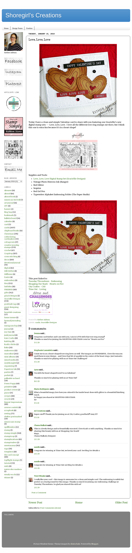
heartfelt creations (12, 312)
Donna (37, 333)
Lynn (36, 370)
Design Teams (17, 28)
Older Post (121, 502)
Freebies (29, 28)
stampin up (9, 436)
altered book (9, 197)
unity (6, 466)
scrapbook (9, 410)
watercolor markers (13, 469)
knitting (8, 341)
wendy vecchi (10, 474)
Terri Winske (40, 476)
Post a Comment (39, 493)
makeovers (9, 350)
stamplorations (11, 439)
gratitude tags (10, 304)
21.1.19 (37, 439)
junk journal (9, 335)
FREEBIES (8, 289)
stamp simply (10, 433)
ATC (6, 206)
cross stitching (11, 256)
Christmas (9, 234)
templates (8, 452)
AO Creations (40, 411)
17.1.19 (36, 403)
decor (6, 260)
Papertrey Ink (10, 369)
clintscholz (75, 544)
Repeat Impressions (13, 402)
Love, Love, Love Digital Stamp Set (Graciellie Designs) (59, 178)
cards (37, 322)
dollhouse (8, 274)
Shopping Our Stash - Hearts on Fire (46, 284)
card (6, 224)
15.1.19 (36, 342)
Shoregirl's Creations (33, 15)
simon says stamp (12, 422)
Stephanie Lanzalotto (43, 350)
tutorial (7, 463)
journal (7, 329)
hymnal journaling (12, 321)
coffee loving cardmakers (10, 238)
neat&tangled (10, 363)
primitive (8, 387)
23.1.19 (36, 454)
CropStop (8, 253)
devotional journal (12, 263)
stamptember (10, 442)
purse (6, 393)
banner (7, 209)
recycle (7, 399)
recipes (7, 396)
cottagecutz (9, 242)
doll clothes (9, 271)
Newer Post (35, 502)
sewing (7, 413)
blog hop (8, 212)
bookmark (8, 215)
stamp (7, 430)
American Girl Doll (12, 200)
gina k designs (10, 296)
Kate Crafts (9, 338)
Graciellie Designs (49, 322)
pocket (7, 375)
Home (6, 28)
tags (6, 449)
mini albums (9, 357)
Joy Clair (8, 332)
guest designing (11, 307)
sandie (37, 447)
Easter (7, 277)
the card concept (11, 455)
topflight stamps (11, 460)
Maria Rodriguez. (41, 389)
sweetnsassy (10, 445)
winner (7, 477)
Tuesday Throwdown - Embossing (45, 281)
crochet (7, 250)
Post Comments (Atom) (50, 508)
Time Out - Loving (37, 289)
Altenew (7, 190)
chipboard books (11, 231)
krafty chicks (10, 344)
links (6, 347)
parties (7, 372)
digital (7, 268)
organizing (9, 366)
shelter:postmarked (13, 417)
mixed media (10, 360)
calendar (8, 221)
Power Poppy (10, 383)
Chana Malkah (40, 425)
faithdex (8, 286)
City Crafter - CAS (37, 286)
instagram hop (11, 326)
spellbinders (9, 427)
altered (7, 194)
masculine (8, 354)
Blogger (94, 544)
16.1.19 (36, 381)
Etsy (6, 283)
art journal (9, 203)
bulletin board (10, 218)
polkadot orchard (12, 378)
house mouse (10, 317)
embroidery (9, 280)
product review (10, 390)
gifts (6, 293)
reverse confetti (11, 407)
